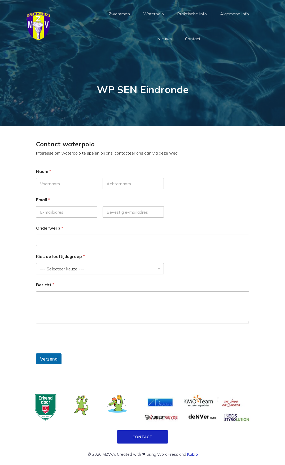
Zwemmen (119, 13)
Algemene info (234, 13)
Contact (192, 38)
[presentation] (76, 350)
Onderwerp (49, 228)
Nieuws (164, 38)
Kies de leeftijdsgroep (60, 256)
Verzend (49, 359)
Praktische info (192, 13)
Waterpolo (153, 13)
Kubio (192, 454)
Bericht (45, 284)
